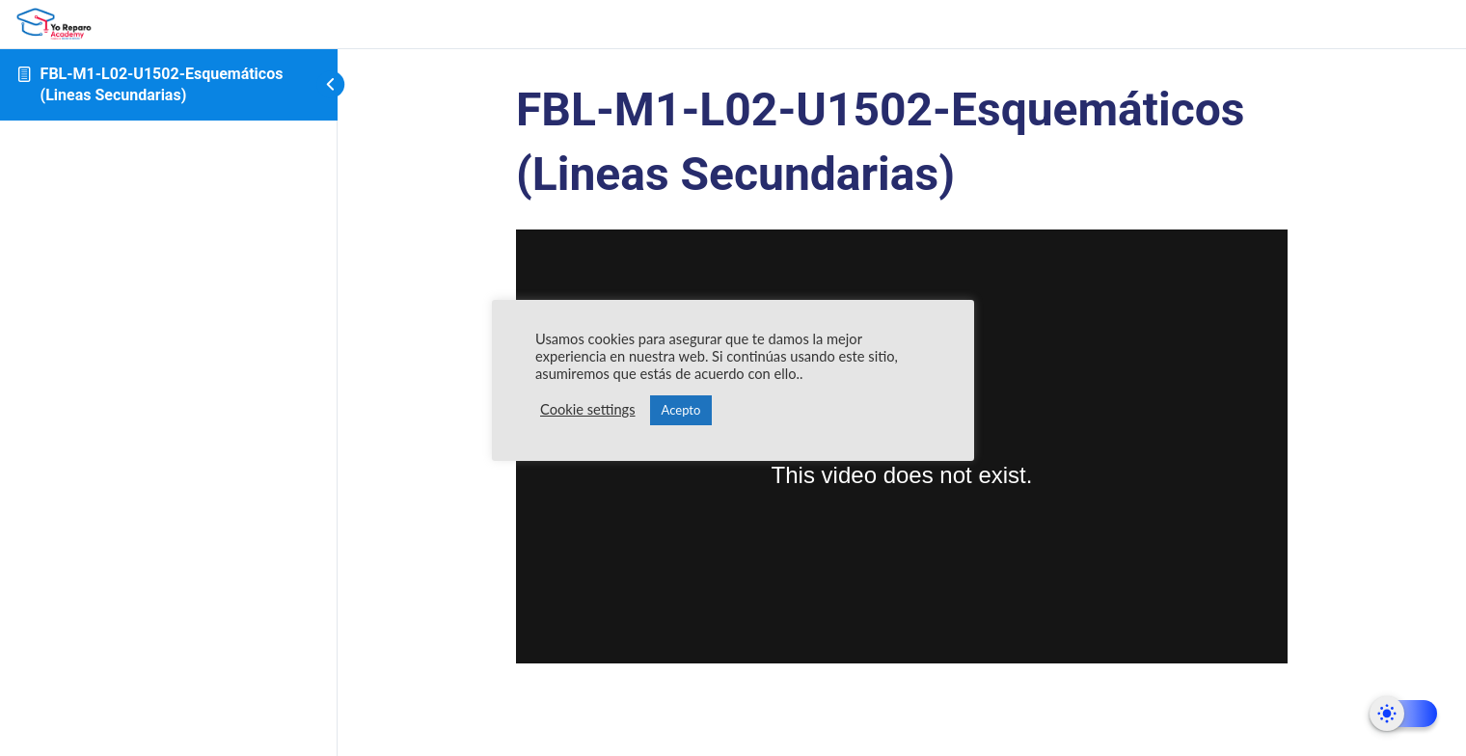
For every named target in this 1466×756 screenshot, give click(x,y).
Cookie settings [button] (588, 409)
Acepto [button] (681, 410)
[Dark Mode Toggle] (1403, 713)
